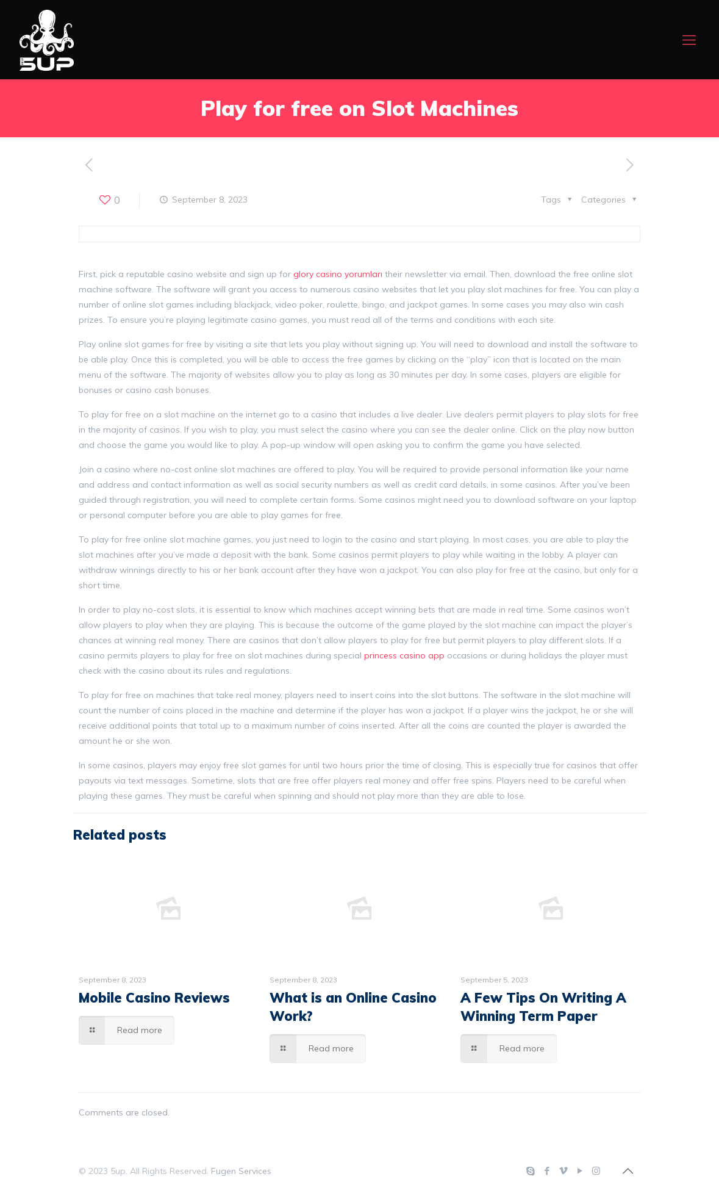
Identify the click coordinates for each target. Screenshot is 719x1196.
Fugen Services (241, 1170)
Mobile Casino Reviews (154, 997)
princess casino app (404, 655)
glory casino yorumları (337, 273)
